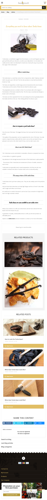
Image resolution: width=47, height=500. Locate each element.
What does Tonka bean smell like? (15, 400)
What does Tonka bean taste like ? (15, 370)
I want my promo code (8, 494)
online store (11, 218)
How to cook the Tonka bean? (14, 339)
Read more (8, 346)
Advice (26, 30)
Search (44, 7)
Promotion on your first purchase (8, 487)
